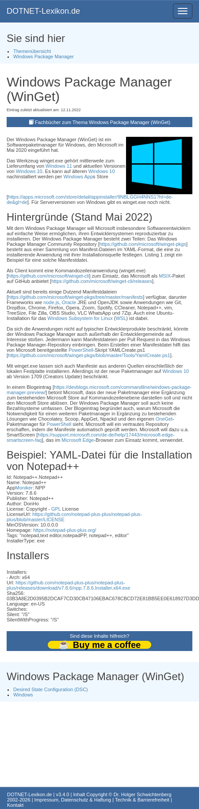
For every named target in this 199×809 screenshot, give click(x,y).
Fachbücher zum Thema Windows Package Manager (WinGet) (102, 122)
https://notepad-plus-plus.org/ (64, 530)
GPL (56, 509)
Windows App (78, 176)
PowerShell (81, 350)
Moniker (24, 487)
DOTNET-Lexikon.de (43, 11)
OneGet (164, 418)
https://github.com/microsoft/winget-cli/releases (101, 281)
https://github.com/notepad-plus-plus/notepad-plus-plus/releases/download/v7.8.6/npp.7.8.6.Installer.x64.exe (68, 585)
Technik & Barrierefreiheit (142, 799)
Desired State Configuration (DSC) (50, 689)
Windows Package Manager (43, 56)
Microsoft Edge (77, 440)
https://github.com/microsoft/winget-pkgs (143, 244)
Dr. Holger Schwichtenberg (143, 794)
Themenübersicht (32, 51)
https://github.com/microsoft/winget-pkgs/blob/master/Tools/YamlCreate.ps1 (89, 355)
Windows (23, 694)
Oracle (69, 302)
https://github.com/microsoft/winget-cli (48, 275)
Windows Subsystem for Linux (79, 318)
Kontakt (15, 805)
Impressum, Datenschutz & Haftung (72, 799)
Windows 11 (59, 166)
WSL (120, 318)
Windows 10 (29, 171)
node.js (51, 302)
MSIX (165, 275)
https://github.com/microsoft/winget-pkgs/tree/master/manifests (75, 297)
